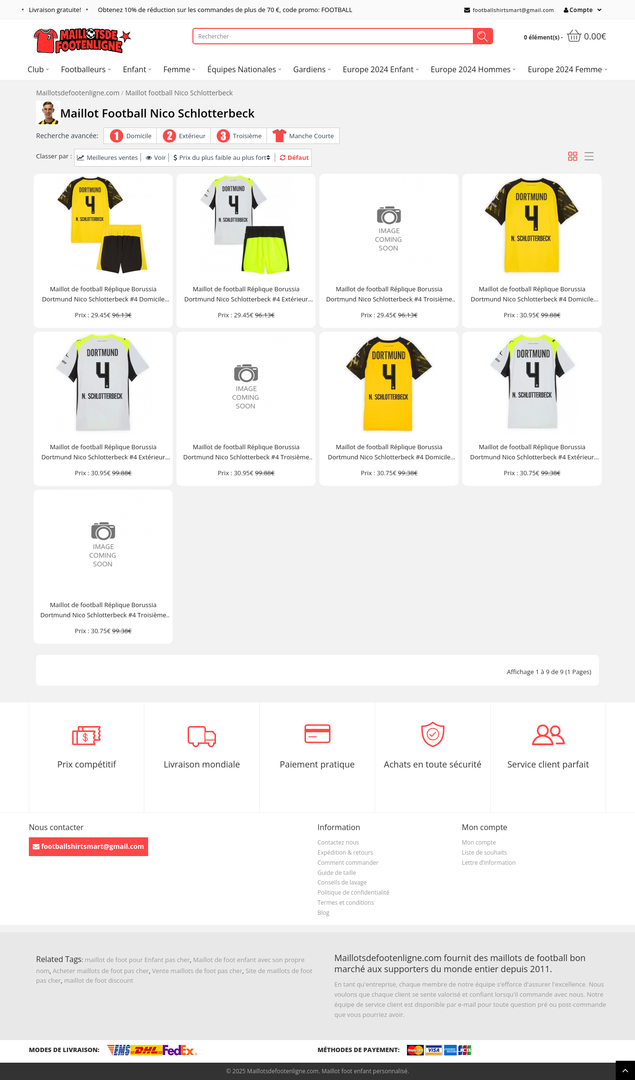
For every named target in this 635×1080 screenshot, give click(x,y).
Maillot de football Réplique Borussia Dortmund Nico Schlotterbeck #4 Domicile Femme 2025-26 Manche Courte (389, 452)
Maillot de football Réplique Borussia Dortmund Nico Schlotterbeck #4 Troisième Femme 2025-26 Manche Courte (103, 610)
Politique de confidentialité (353, 892)
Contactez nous (338, 842)
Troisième (247, 135)
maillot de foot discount (98, 980)
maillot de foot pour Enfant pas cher (137, 959)
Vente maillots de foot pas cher (197, 970)
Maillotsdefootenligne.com (77, 92)
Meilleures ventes (107, 157)
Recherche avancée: (67, 135)
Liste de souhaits (484, 852)
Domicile (139, 135)
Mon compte (479, 842)
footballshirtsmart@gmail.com (509, 9)
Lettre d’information (489, 863)
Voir (156, 157)
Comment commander (348, 863)
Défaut (294, 157)
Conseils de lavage (342, 882)
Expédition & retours (345, 852)
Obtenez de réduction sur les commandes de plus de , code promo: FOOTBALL (225, 9)
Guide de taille (337, 873)
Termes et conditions (346, 902)
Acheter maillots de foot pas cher (101, 970)
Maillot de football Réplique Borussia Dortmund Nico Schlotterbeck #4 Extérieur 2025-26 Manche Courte (103, 452)
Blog (324, 913)
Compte (578, 10)
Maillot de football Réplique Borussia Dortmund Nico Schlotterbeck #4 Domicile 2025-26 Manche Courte (532, 294)
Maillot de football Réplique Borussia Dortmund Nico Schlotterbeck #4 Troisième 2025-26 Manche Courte (246, 452)
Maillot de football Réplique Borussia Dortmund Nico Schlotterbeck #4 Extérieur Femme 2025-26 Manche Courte (532, 452)
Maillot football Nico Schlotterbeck (179, 92)
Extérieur (192, 135)
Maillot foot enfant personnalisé (364, 1071)
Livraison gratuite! (55, 9)
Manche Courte (311, 135)
